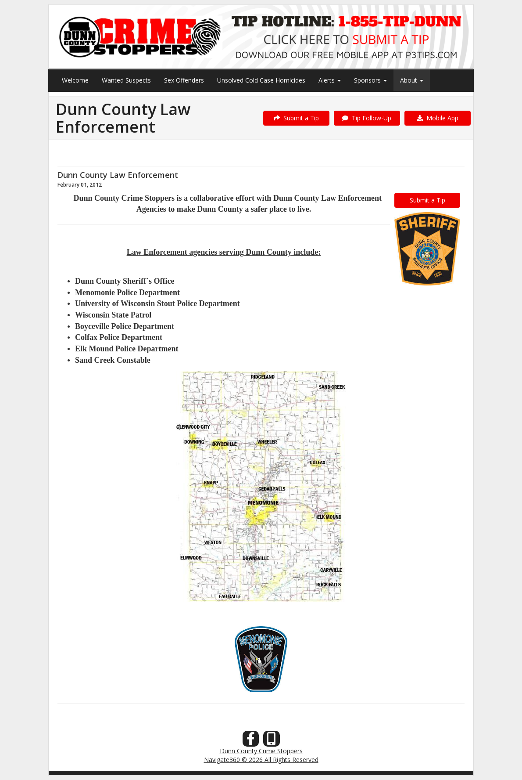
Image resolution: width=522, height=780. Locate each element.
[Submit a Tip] (261, 36)
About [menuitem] (411, 80)
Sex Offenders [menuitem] (184, 80)
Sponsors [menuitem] (370, 80)
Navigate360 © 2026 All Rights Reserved (261, 759)
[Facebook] (251, 741)
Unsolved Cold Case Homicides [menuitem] (261, 80)
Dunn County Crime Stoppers (261, 751)
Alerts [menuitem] (329, 80)
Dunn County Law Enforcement (117, 175)
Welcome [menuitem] (75, 80)
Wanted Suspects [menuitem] (126, 80)
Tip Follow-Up (366, 118)
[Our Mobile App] (271, 741)
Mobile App (437, 118)
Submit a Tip (296, 118)
